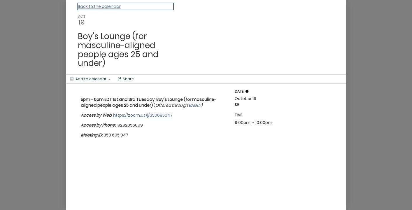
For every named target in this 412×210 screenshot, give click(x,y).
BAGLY (195, 105)
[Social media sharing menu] (125, 79)
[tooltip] (247, 91)
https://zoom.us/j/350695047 (143, 115)
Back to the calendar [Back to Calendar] (99, 6)
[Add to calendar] (90, 79)
